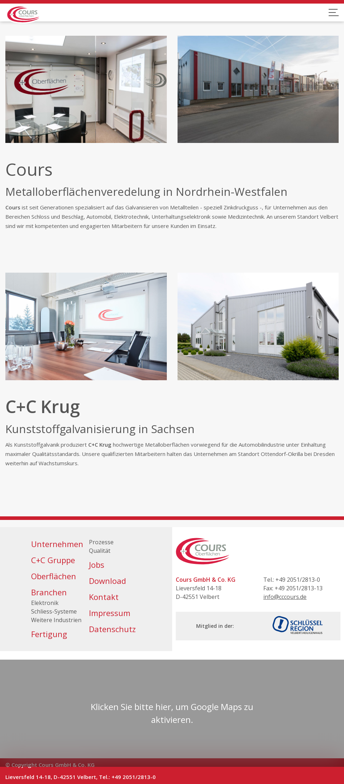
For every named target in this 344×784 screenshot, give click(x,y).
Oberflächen (53, 576)
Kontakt (104, 596)
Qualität (99, 551)
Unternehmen (57, 544)
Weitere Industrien (56, 620)
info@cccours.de (284, 597)
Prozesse (101, 542)
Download (107, 580)
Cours (12, 207)
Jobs (96, 564)
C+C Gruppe (53, 560)
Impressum (109, 612)
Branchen (49, 592)
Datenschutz (112, 629)
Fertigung (49, 634)
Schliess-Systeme (54, 611)
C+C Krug (42, 406)
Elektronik (45, 603)
